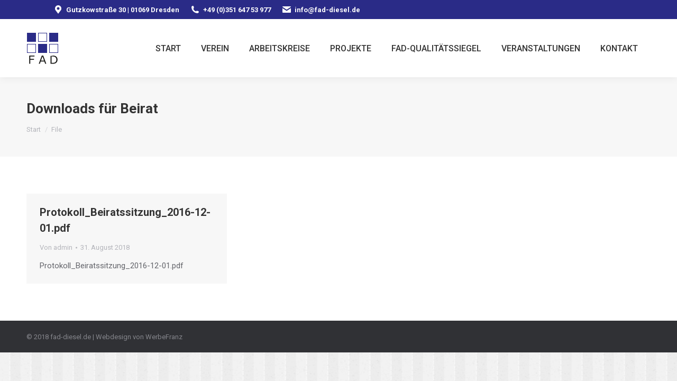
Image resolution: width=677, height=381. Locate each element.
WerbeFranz (163, 337)
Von (56, 247)
